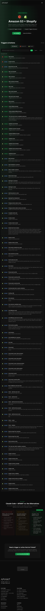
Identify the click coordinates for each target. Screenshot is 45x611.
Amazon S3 (23, 46)
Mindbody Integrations (21, 590)
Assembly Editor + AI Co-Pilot (7, 588)
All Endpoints (14, 46)
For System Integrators (22, 587)
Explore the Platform (27, 33)
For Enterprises (20, 588)
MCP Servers (4, 595)
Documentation (4, 601)
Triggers (35, 50)
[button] (42, 2)
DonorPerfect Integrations (22, 593)
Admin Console (4, 590)
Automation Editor (5, 587)
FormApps (3, 593)
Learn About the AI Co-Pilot (22, 554)
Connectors (3, 603)
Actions (41, 50)
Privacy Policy (20, 603)
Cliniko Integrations (21, 592)
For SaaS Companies (21, 585)
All (31, 50)
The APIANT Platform (5, 585)
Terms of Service (20, 606)
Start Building (16, 33)
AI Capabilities (4, 592)
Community (3, 600)
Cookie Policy (20, 605)
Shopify (31, 46)
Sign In (18, 600)
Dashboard (19, 601)
